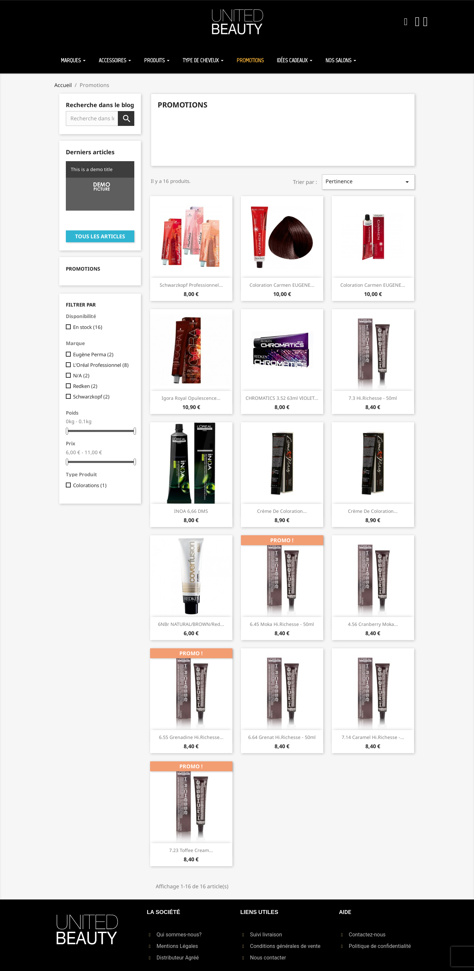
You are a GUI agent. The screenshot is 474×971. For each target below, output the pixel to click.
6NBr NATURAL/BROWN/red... (191, 624)
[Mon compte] (417, 22)
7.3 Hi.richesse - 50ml (373, 398)
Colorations (90, 485)
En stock (87, 327)
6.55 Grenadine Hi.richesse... (191, 737)
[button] (406, 22)
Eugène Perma (93, 354)
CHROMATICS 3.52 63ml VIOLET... (282, 398)
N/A (81, 375)
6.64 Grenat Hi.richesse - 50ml (282, 737)
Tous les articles (100, 236)
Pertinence (368, 182)
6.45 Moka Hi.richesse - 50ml (282, 624)
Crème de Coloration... (282, 511)
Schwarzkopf (91, 396)
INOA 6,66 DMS (191, 511)
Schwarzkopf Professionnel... (191, 285)
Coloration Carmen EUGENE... (282, 285)
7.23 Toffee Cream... (191, 850)
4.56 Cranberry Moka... (373, 624)
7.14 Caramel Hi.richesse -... (373, 737)
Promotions (83, 268)
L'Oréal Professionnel (101, 365)
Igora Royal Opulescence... (191, 398)
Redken (85, 386)
